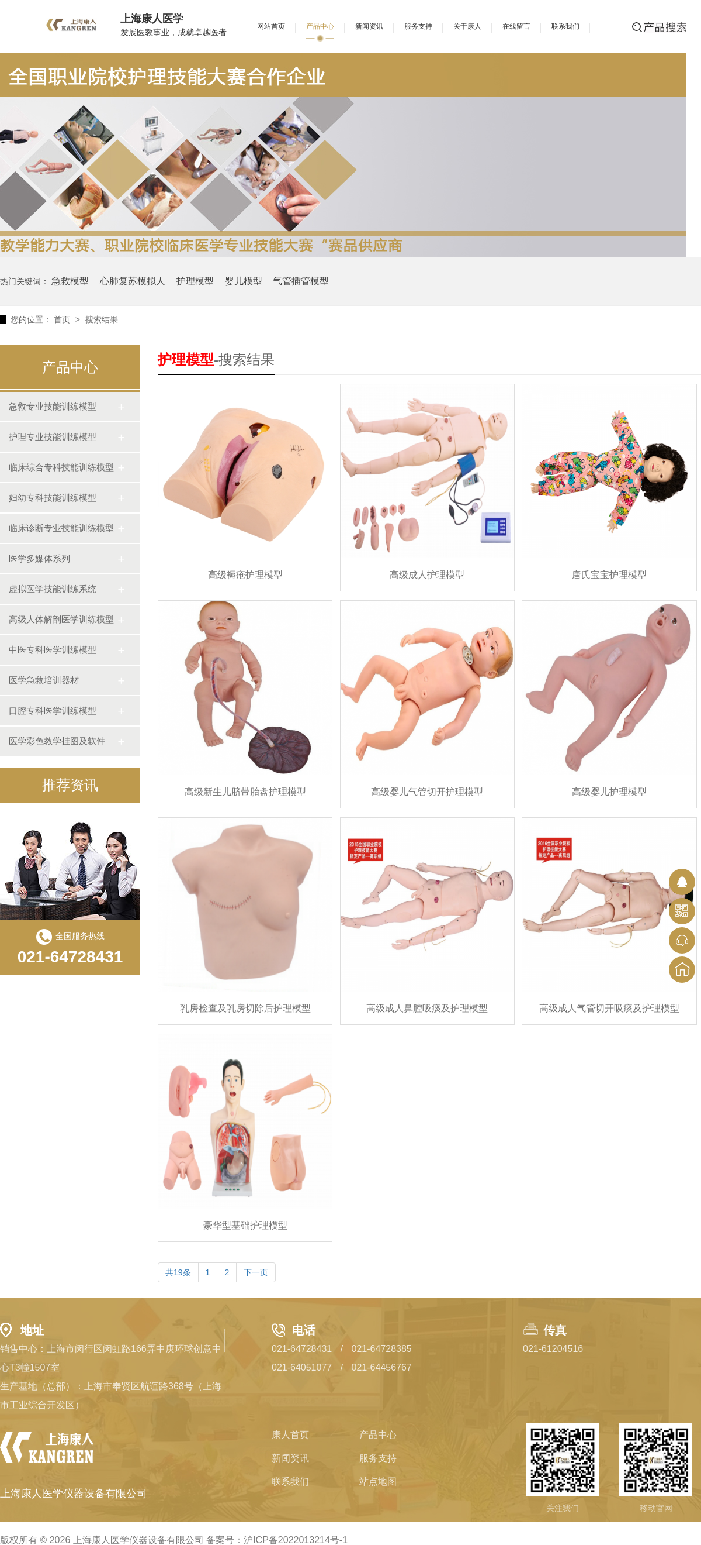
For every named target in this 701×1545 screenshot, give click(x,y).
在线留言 (516, 26)
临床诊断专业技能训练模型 (61, 528)
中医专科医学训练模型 (52, 650)
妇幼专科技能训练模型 (52, 498)
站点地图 (378, 1481)
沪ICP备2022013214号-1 (296, 1540)
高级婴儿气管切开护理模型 (427, 792)
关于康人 (467, 26)
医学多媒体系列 (39, 558)
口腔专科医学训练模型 (52, 710)
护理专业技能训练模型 (52, 437)
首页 (62, 319)
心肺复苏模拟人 (132, 281)
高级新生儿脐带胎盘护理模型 (245, 792)
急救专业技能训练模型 (52, 406)
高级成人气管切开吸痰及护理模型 (609, 1008)
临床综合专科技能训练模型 (61, 467)
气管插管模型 (301, 281)
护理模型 (195, 281)
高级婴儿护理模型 (609, 792)
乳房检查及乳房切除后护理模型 (245, 1008)
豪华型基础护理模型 (245, 1225)
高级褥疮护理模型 (245, 575)
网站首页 (271, 26)
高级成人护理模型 (427, 575)
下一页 (256, 1272)
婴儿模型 (243, 281)
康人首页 (290, 1435)
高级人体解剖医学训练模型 (61, 619)
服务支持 (418, 26)
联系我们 (565, 26)
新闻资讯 (369, 26)
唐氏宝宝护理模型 (609, 575)
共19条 (178, 1272)
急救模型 (70, 281)
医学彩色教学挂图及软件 (57, 741)
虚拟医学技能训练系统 (52, 589)
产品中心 (320, 26)
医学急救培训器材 (44, 680)
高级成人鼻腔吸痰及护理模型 (427, 1008)
